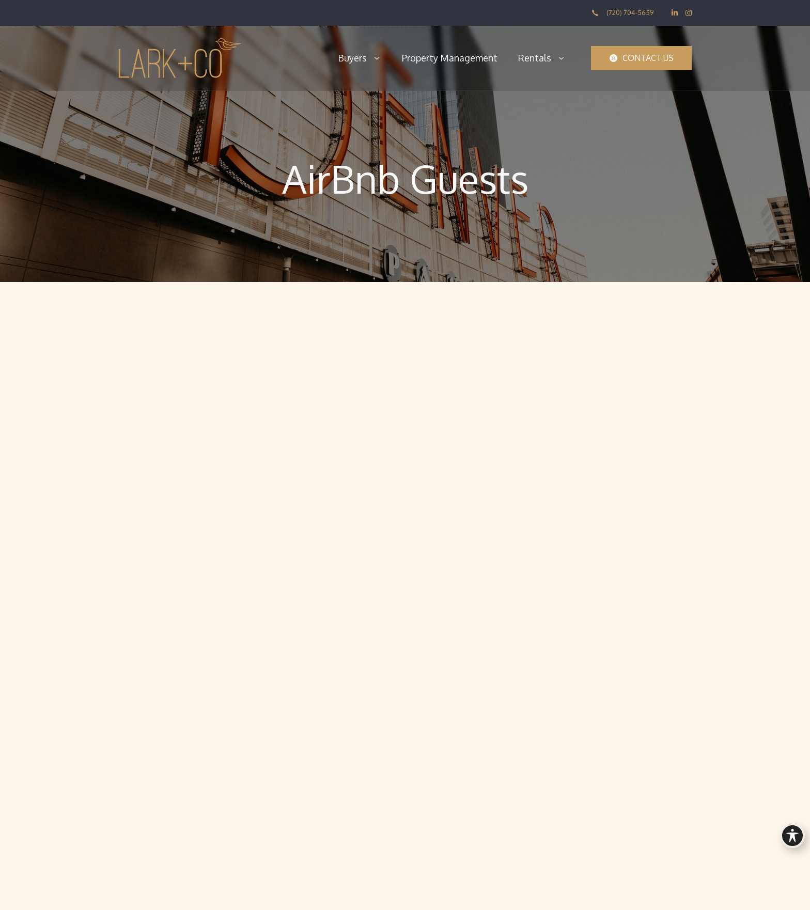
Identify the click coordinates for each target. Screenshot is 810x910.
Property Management (449, 58)
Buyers (359, 58)
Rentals (542, 58)
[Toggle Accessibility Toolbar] (792, 835)
